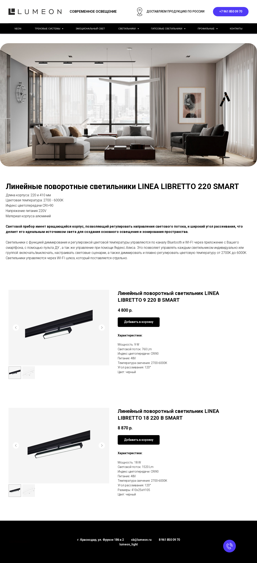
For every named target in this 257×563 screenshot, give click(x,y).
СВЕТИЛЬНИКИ (127, 28)
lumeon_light (128, 544)
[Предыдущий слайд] (16, 327)
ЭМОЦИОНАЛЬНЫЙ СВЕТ (90, 28)
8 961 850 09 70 (169, 539)
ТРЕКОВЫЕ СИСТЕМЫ (48, 28)
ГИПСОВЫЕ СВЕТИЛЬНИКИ (167, 28)
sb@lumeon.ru (141, 539)
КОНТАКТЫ (236, 28)
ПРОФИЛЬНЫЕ (206, 28)
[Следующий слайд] (102, 327)
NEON (18, 28)
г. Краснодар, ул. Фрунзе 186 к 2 (100, 539)
